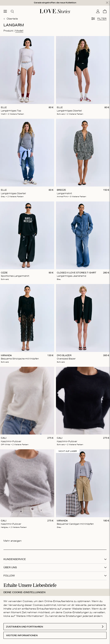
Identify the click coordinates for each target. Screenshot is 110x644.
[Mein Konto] (97, 11)
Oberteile (10, 18)
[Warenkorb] (104, 11)
